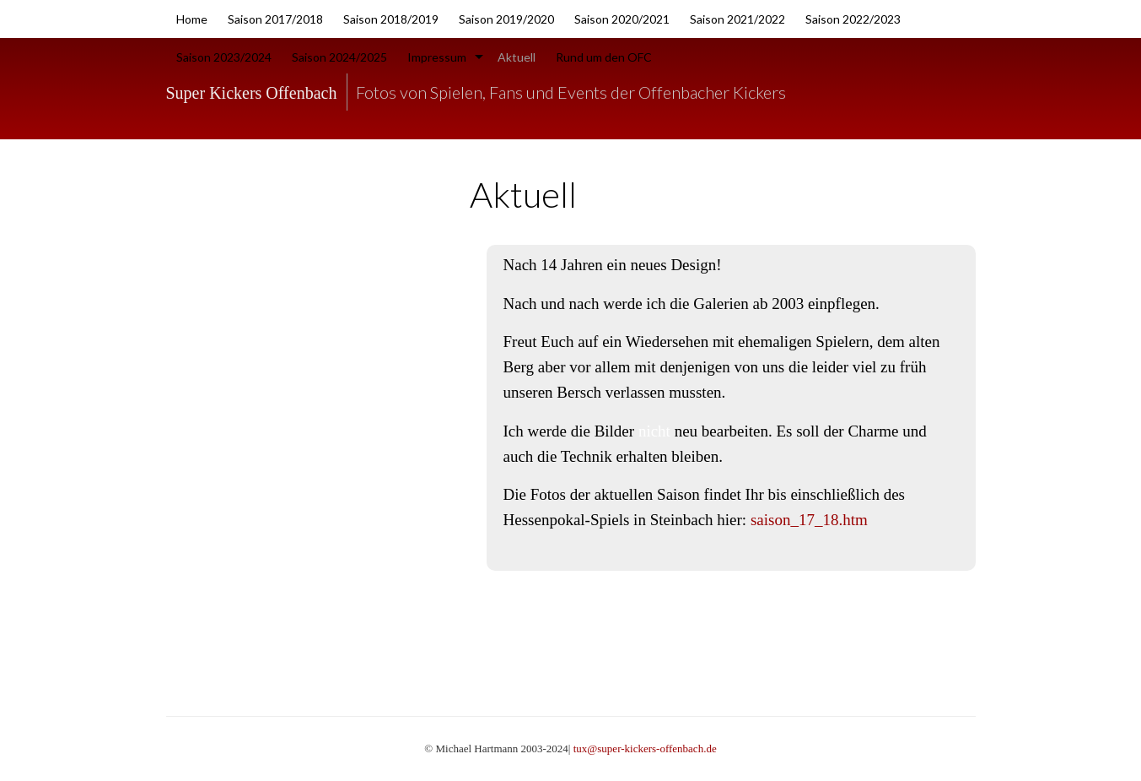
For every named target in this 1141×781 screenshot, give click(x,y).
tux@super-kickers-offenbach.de (645, 748)
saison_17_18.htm (809, 520)
